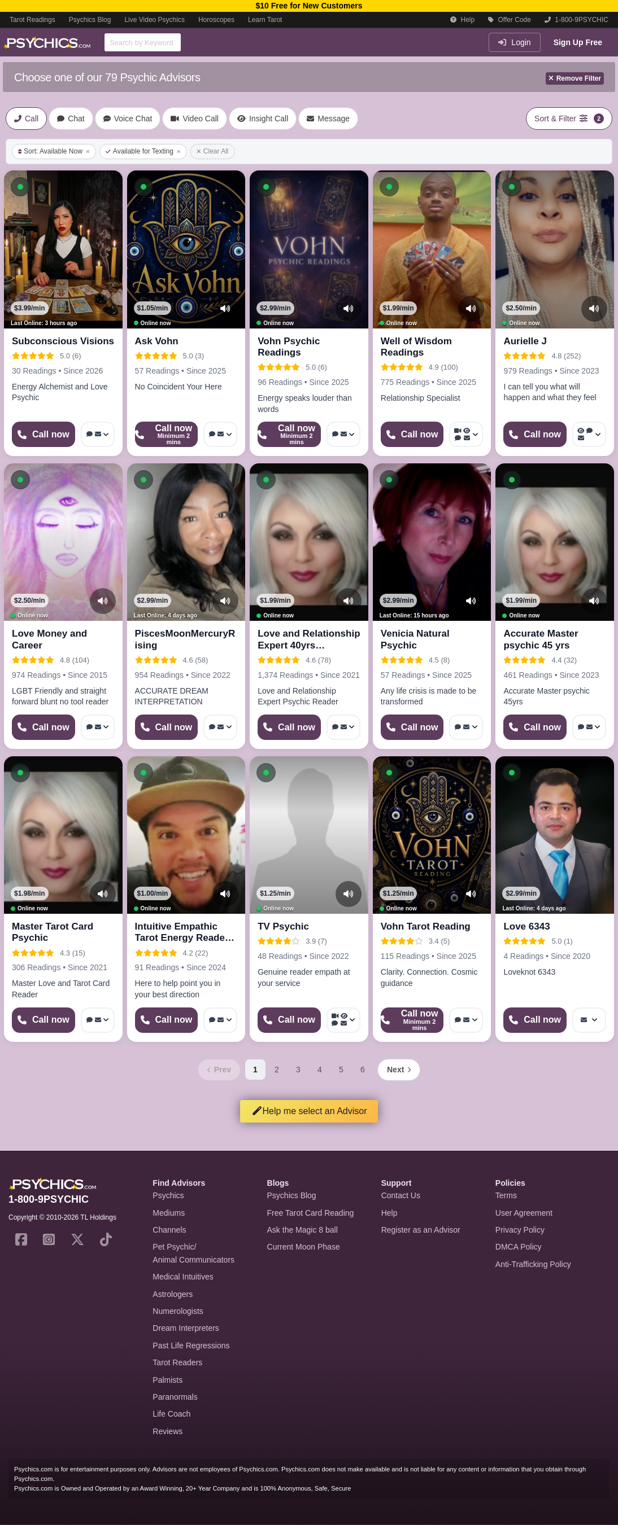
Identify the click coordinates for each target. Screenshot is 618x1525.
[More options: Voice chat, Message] (98, 434)
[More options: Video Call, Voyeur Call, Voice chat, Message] (466, 434)
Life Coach (171, 1413)
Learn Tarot (265, 20)
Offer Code (509, 20)
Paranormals (175, 1396)
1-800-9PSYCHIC (576, 20)
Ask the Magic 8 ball (302, 1229)
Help (462, 20)
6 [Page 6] (362, 1069)
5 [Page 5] (341, 1069)
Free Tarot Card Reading (310, 1212)
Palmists (167, 1379)
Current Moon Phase (303, 1246)
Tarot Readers (177, 1362)
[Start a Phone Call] (43, 434)
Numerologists (178, 1311)
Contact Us (400, 1195)
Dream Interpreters (186, 1328)
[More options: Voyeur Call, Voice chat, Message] (589, 434)
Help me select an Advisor (309, 1111)
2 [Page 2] (277, 1069)
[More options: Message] (589, 1020)
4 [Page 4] (319, 1069)
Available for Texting (143, 151)
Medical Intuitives (183, 1276)
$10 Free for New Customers (308, 5)
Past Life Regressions (191, 1345)
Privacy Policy (520, 1229)
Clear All (213, 151)
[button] (20, 186)
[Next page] (398, 1070)
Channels (169, 1229)
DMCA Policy (518, 1246)
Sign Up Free (578, 42)
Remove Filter (575, 78)
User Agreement (523, 1212)
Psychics (168, 1195)
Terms (506, 1195)
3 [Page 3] (298, 1069)
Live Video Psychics (154, 20)
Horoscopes (216, 20)
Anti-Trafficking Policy (533, 1264)
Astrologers (173, 1294)
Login (514, 42)
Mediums (169, 1212)
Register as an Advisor (420, 1229)
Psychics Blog (90, 20)
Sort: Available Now (54, 151)
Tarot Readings (32, 20)
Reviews (167, 1431)
